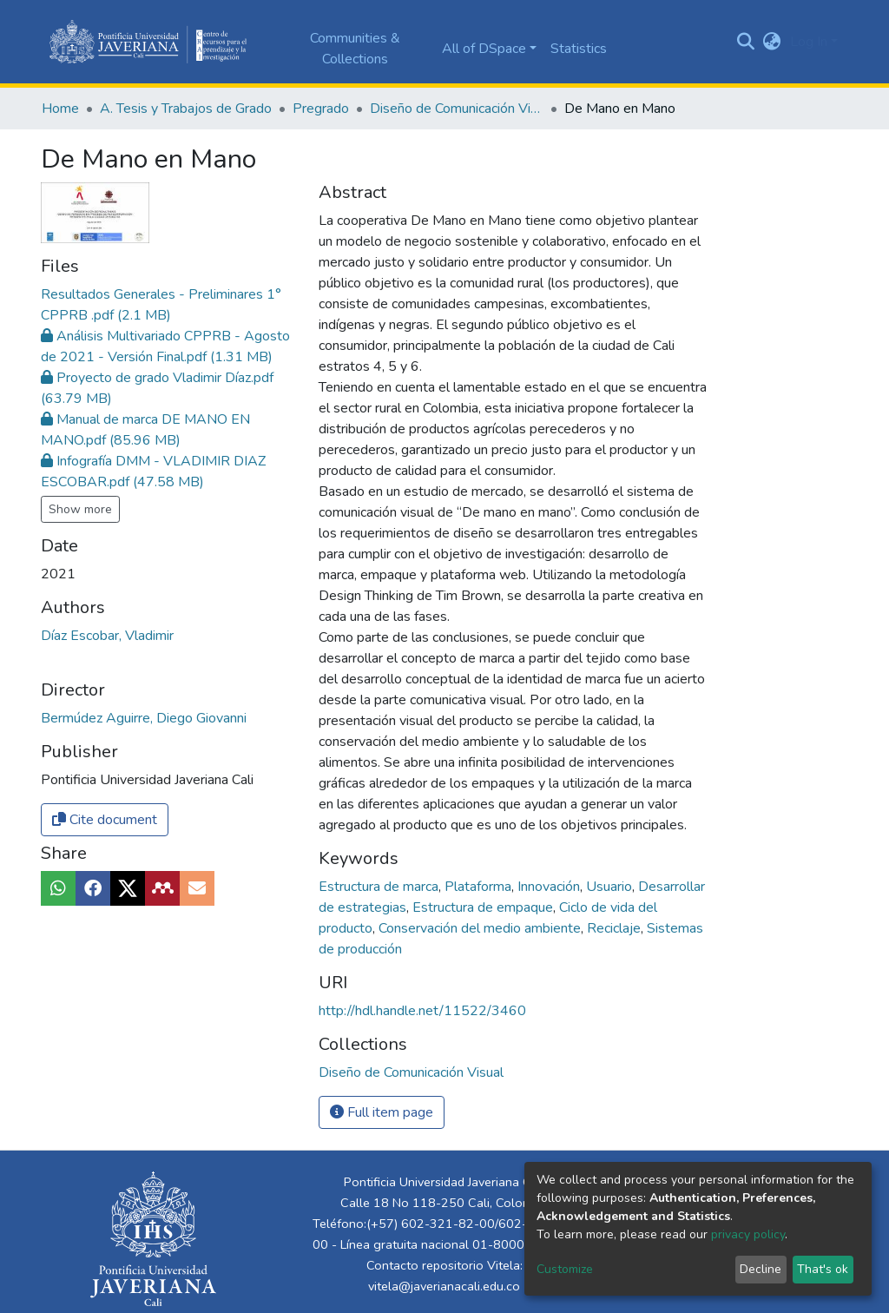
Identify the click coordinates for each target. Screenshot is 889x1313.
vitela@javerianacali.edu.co (444, 1286)
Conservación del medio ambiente (481, 928)
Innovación (550, 886)
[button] (772, 41)
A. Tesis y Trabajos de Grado (186, 108)
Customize (565, 1269)
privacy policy (748, 1234)
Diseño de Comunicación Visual (456, 108)
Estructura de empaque (484, 907)
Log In (808, 41)
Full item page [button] (381, 1112)
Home (60, 108)
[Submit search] (746, 41)
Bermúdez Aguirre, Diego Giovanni (144, 718)
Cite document (104, 819)
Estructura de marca (380, 886)
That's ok (822, 1269)
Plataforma (479, 886)
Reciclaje (615, 928)
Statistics (578, 48)
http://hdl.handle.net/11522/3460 (422, 1010)
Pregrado (321, 108)
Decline (760, 1269)
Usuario (610, 886)
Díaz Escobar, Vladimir (107, 635)
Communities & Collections (355, 49)
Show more (80, 509)
